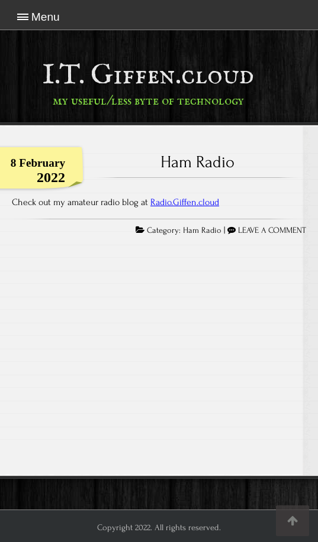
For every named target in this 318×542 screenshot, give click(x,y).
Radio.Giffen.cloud (184, 202)
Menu (45, 17)
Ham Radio (197, 161)
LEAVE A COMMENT (272, 230)
